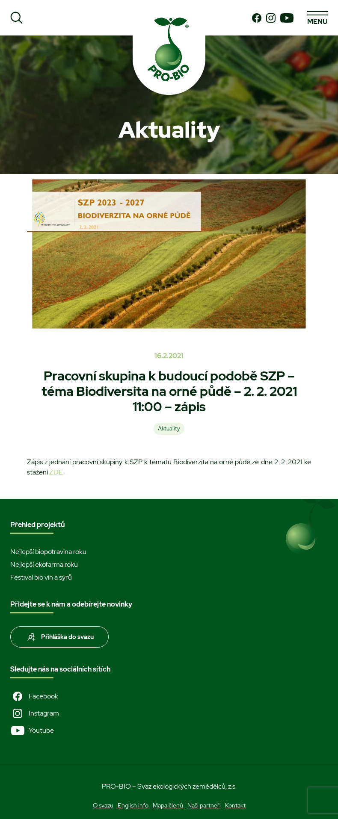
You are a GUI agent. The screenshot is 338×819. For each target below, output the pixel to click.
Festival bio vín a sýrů (41, 577)
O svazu (103, 805)
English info (133, 805)
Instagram (34, 713)
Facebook (34, 696)
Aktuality (169, 428)
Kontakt (235, 805)
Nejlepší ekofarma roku (44, 564)
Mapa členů (168, 805)
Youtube (32, 730)
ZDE (56, 472)
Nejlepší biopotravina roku (48, 551)
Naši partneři (204, 805)
